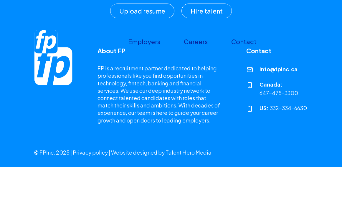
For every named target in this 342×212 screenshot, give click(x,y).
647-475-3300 (279, 93)
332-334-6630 (288, 108)
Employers (144, 42)
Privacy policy (90, 152)
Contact (244, 42)
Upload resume (142, 11)
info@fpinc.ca (279, 69)
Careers (196, 42)
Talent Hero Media (189, 152)
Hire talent (207, 11)
